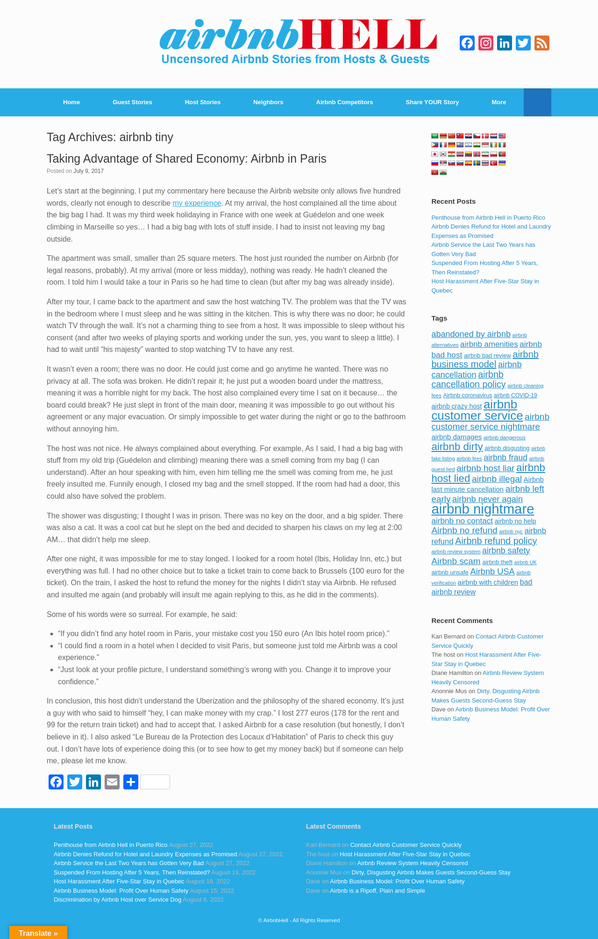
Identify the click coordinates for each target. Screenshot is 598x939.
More (499, 102)
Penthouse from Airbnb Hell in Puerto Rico (488, 217)
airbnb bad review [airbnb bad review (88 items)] (487, 355)
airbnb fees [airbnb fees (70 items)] (469, 458)
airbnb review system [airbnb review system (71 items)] (455, 551)
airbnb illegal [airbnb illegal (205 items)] (497, 479)
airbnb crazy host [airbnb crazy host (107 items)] (456, 406)
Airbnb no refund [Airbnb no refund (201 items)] (464, 530)
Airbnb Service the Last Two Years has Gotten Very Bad (129, 863)
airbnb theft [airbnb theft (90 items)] (497, 562)
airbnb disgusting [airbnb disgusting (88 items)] (507, 448)
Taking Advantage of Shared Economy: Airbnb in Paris (187, 158)
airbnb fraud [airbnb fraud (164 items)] (505, 457)
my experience (196, 203)
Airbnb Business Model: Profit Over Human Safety (121, 890)
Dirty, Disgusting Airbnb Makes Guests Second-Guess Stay (431, 872)
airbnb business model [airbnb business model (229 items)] (485, 359)
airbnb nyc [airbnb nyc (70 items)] (511, 531)
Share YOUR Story (432, 102)
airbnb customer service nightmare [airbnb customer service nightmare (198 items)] (490, 422)
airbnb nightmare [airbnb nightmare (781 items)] (482, 508)
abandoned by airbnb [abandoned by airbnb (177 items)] (471, 334)
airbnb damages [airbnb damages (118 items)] (456, 437)
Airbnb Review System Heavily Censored (412, 863)
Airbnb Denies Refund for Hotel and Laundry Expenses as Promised (145, 854)
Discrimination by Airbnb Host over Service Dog (117, 899)
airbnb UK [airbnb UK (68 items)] (525, 562)
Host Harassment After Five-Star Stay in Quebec (119, 881)
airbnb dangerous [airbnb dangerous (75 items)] (505, 437)
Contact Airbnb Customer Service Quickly (406, 844)
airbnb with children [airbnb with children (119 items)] (488, 582)
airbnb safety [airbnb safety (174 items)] (506, 550)
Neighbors (268, 102)
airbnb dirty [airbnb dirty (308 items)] (457, 446)
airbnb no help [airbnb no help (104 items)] (515, 521)
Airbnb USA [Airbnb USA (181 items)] (492, 571)
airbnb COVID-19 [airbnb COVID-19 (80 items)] (515, 395)
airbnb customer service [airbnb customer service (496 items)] (477, 410)
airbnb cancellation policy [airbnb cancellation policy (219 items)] (468, 379)
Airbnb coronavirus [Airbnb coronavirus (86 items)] (467, 395)
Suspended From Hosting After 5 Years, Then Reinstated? (132, 872)
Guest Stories (132, 102)
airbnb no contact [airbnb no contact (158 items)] (462, 520)
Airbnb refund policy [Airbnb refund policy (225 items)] (496, 541)
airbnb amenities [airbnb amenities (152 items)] (489, 344)
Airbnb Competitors (344, 102)
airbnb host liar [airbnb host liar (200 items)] (485, 468)
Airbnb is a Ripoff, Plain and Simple (377, 890)
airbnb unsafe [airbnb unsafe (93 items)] (450, 572)
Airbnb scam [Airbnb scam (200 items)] (455, 561)
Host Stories (203, 102)
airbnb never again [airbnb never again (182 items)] (487, 499)
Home (71, 102)
